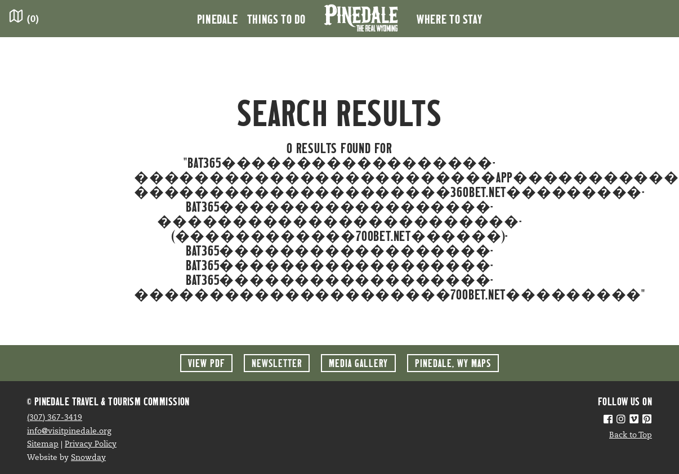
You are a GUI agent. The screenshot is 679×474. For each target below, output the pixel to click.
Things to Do (276, 18)
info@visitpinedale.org (69, 431)
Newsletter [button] (277, 363)
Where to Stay (449, 18)
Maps (453, 363)
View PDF (206, 363)
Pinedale (217, 18)
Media (358, 363)
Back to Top (630, 435)
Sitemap (43, 444)
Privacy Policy (91, 444)
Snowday (88, 458)
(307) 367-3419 (54, 418)
